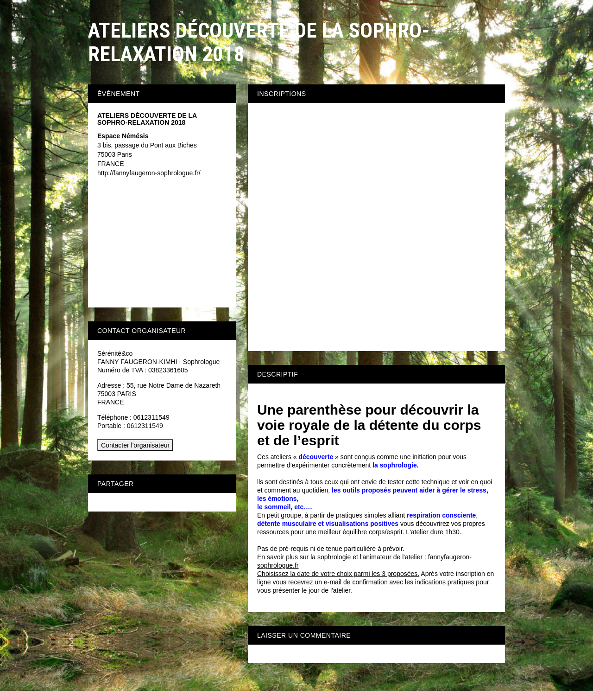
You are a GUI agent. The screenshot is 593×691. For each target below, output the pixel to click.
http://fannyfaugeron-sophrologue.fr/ (149, 173)
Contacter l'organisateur (135, 445)
